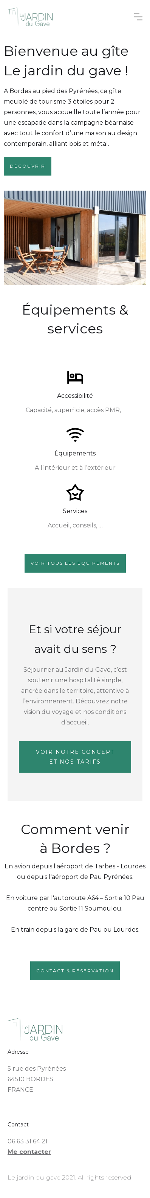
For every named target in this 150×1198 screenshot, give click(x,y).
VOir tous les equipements (75, 563)
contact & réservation (75, 970)
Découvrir (27, 166)
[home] (68, 17)
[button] (138, 17)
